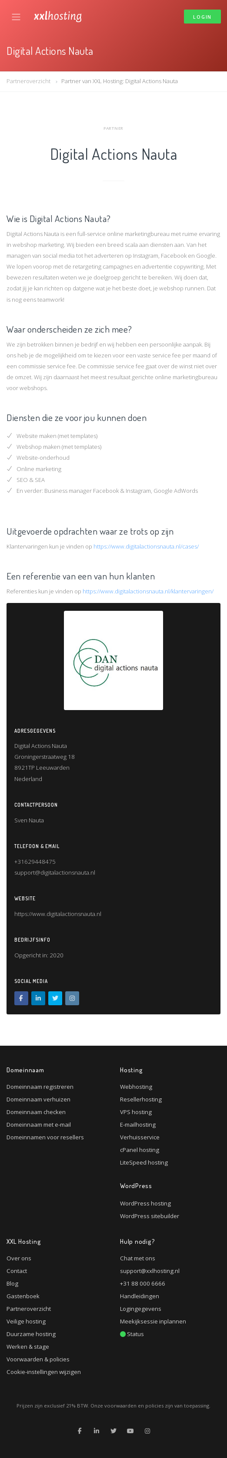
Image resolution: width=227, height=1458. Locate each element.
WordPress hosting (145, 1203)
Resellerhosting (141, 1099)
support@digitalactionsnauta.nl (54, 872)
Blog (12, 1283)
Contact (17, 1271)
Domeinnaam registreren (40, 1087)
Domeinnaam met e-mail (39, 1124)
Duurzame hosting (31, 1334)
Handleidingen (139, 1296)
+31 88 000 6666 (142, 1283)
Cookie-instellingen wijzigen (44, 1372)
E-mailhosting (138, 1124)
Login (202, 16)
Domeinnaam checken (36, 1112)
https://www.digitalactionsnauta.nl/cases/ (146, 546)
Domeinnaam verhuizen (38, 1099)
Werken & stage (28, 1346)
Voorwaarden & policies (38, 1359)
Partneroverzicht (28, 81)
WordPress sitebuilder (149, 1216)
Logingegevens (140, 1309)
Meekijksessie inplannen (153, 1321)
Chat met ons (137, 1258)
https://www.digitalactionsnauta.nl (57, 914)
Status (132, 1334)
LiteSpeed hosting (144, 1162)
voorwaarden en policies (134, 1405)
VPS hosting (136, 1112)
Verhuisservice (140, 1137)
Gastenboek (23, 1296)
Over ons (19, 1258)
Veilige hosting (26, 1321)
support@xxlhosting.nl (150, 1271)
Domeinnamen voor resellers (45, 1137)
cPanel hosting (139, 1150)
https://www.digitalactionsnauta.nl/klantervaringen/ (148, 591)
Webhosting (136, 1087)
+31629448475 (35, 861)
